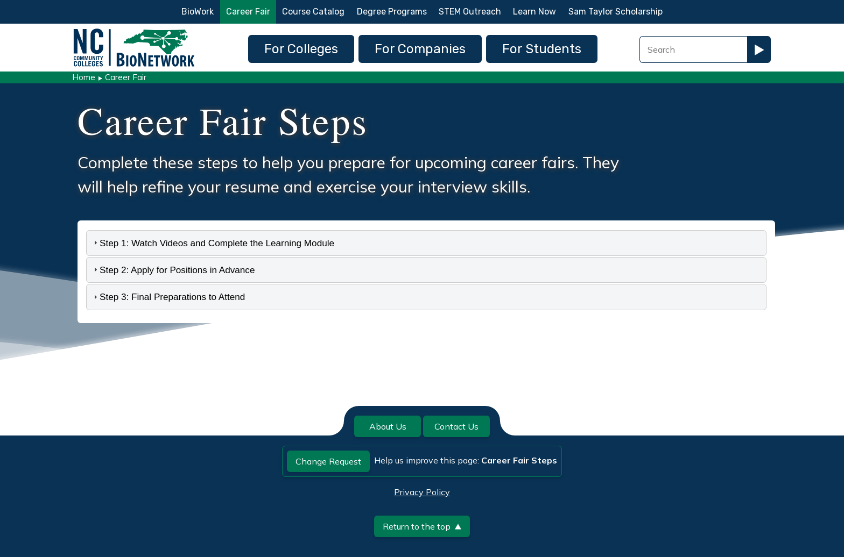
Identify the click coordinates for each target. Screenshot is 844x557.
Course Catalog (313, 11)
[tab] (426, 243)
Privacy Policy (422, 492)
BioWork (197, 11)
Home (83, 77)
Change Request (328, 461)
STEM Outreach (470, 11)
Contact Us (456, 426)
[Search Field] (693, 49)
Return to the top (422, 526)
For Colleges (301, 48)
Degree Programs (392, 11)
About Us (387, 426)
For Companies (420, 48)
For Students (541, 48)
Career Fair (248, 11)
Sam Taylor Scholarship (615, 11)
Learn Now (534, 11)
